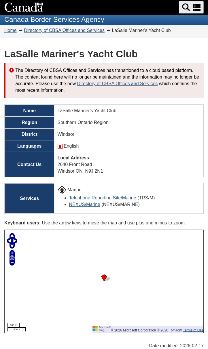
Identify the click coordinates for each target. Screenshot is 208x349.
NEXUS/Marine (84, 204)
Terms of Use (193, 330)
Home (10, 30)
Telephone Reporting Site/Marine (102, 197)
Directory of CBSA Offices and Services (64, 30)
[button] (191, 7)
